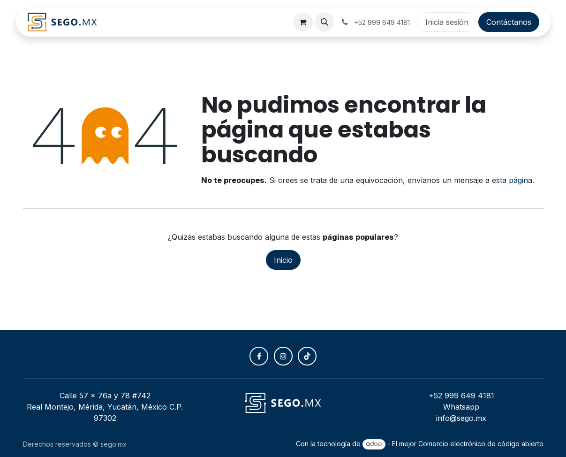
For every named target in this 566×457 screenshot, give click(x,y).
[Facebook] (258, 356)
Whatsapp (461, 406)
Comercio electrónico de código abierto (480, 444)
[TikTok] (307, 356)
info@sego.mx (461, 418)
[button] (324, 22)
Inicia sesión (446, 22)
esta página (512, 180)
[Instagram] (283, 356)
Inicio (283, 260)
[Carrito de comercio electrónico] (303, 22)
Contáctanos (508, 22)
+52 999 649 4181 (461, 395)
